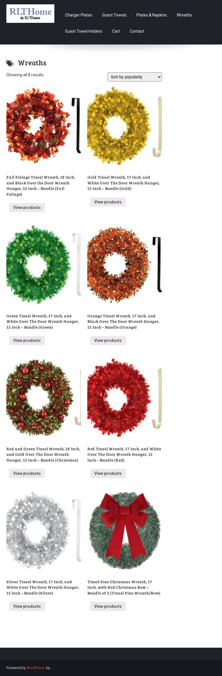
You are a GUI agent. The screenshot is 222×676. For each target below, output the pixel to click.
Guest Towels (114, 15)
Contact (137, 31)
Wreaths (184, 15)
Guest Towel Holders (83, 31)
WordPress (35, 668)
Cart (116, 31)
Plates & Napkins (151, 15)
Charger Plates (78, 15)
